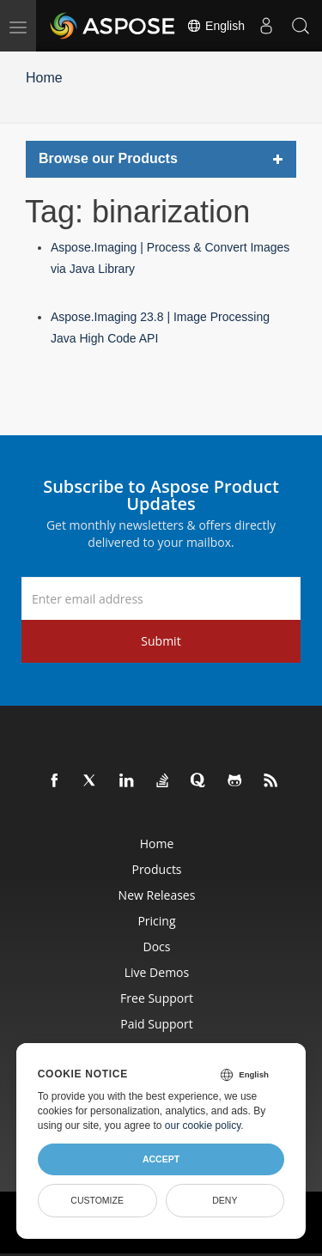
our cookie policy (203, 1125)
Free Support (156, 998)
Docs (157, 946)
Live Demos (157, 972)
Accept (161, 1159)
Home (44, 77)
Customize (97, 1200)
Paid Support (156, 1024)
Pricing (156, 921)
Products (156, 869)
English (215, 25)
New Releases (157, 895)
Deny (224, 1200)
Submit (160, 641)
